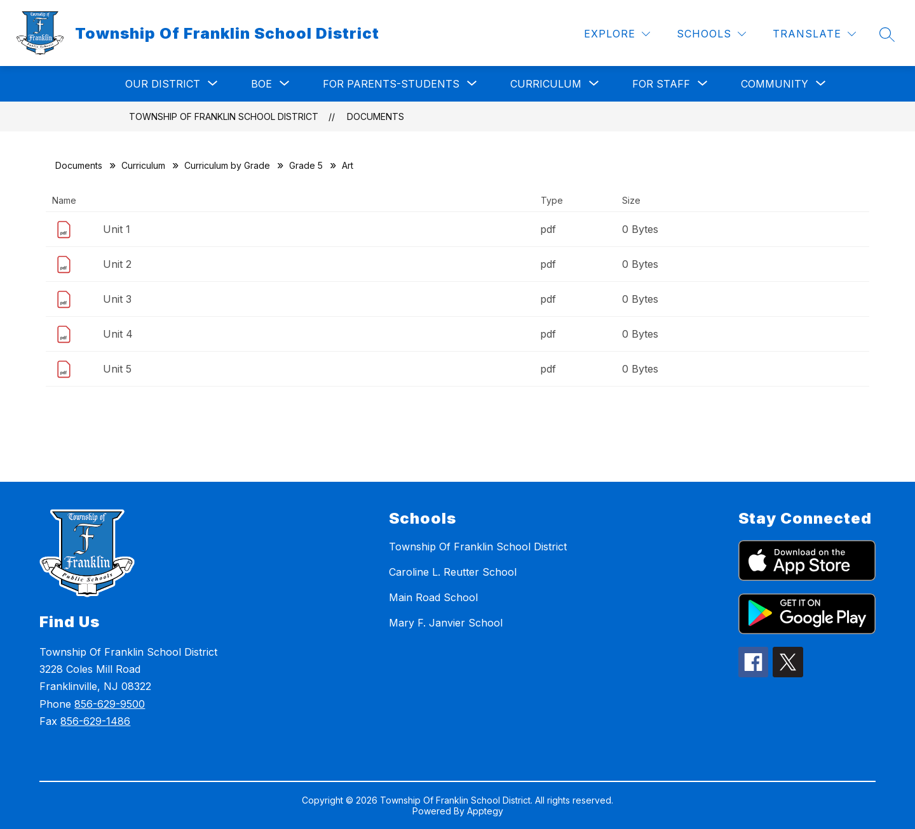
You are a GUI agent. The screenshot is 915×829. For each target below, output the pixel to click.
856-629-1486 (95, 721)
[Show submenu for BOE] (261, 83)
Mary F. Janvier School (446, 622)
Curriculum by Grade (227, 165)
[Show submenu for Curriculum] (545, 83)
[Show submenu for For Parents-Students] (391, 83)
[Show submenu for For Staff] (661, 83)
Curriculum (143, 165)
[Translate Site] (814, 34)
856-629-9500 (109, 704)
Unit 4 (118, 334)
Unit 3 (117, 299)
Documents (375, 116)
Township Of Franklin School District (223, 116)
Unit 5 (117, 368)
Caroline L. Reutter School (453, 572)
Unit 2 (117, 264)
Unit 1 (116, 229)
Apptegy (485, 811)
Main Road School (433, 597)
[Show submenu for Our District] (162, 83)
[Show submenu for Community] (774, 83)
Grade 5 (306, 165)
